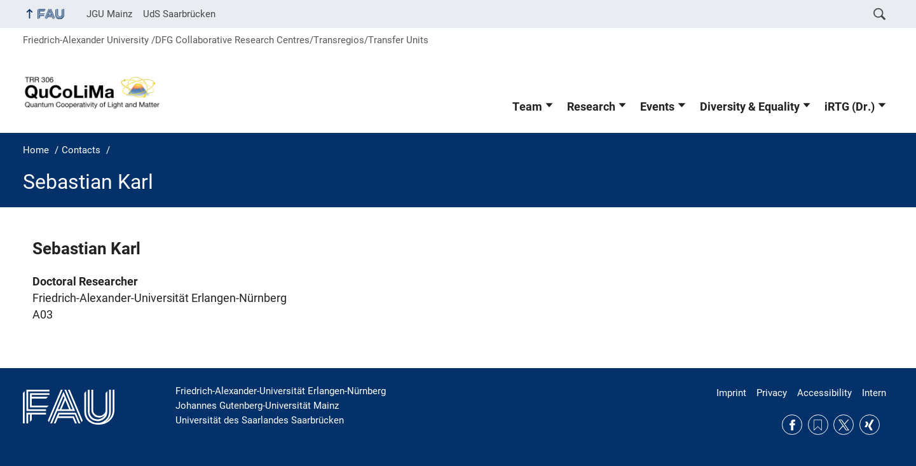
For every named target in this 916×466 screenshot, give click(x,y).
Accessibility (824, 393)
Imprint (731, 393)
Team (527, 106)
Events (657, 106)
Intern (874, 393)
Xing (869, 425)
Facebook (792, 425)
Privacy (771, 393)
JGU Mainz (109, 14)
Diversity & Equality (750, 106)
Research (591, 106)
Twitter (843, 425)
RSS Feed (818, 425)
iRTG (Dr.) (849, 106)
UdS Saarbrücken (179, 14)
